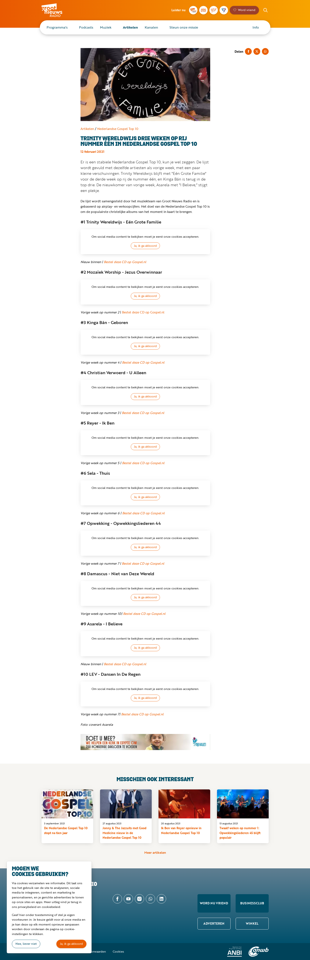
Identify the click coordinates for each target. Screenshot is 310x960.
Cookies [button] (118, 951)
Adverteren (213, 923)
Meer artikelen (155, 852)
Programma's (57, 27)
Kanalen (151, 27)
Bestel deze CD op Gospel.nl (125, 261)
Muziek (105, 27)
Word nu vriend (214, 903)
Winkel (252, 923)
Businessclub (252, 903)
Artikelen (130, 27)
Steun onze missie (184, 27)
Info (256, 27)
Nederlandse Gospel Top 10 (117, 128)
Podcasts (86, 27)
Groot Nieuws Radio (56, 10)
